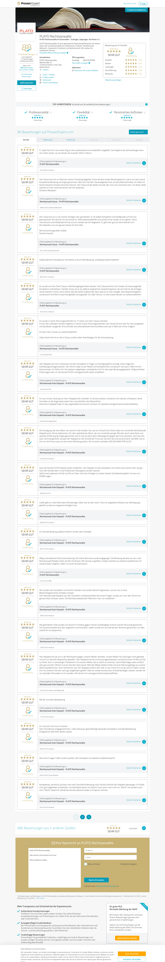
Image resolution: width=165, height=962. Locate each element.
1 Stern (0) (138, 140)
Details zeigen (98, 958)
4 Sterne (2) (70, 140)
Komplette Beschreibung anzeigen (54, 52)
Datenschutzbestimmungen (40, 951)
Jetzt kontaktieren (136, 9)
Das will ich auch (130, 3)
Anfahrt (46, 69)
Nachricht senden (96, 879)
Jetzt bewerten (26, 82)
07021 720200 (48, 74)
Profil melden (40, 898)
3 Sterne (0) (93, 140)
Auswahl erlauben (132, 944)
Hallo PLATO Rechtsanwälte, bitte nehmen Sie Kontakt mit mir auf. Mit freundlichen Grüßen (54, 868)
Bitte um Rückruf (94, 864)
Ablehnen (131, 951)
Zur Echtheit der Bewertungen (26, 75)
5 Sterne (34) (47, 140)
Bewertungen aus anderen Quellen (26, 68)
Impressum (25, 951)
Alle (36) (26, 139)
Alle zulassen (131, 938)
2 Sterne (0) (116, 140)
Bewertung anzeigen (113, 80)
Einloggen (143, 4)
